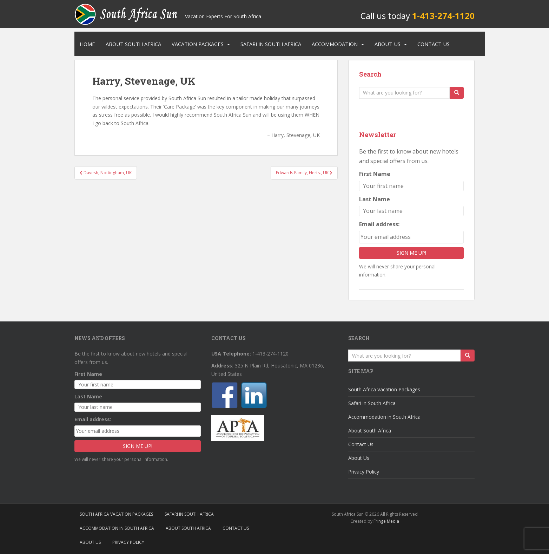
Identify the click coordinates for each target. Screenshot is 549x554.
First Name (374, 174)
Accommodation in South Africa (384, 416)
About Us (388, 43)
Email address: (379, 224)
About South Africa (133, 43)
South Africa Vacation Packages (384, 389)
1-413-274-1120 (443, 15)
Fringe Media (386, 521)
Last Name (374, 199)
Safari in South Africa (270, 43)
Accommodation (335, 43)
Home (87, 43)
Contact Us (433, 43)
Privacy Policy (363, 471)
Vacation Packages (198, 43)
